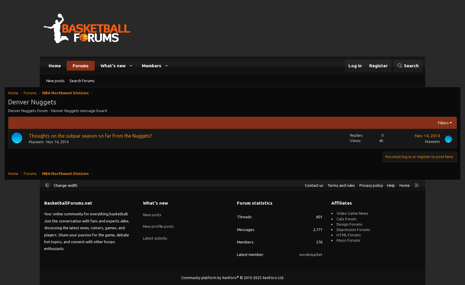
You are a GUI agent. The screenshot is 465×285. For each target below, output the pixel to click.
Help (391, 185)
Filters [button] (406, 124)
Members (151, 65)
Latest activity (155, 235)
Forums (81, 65)
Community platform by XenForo (232, 278)
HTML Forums (349, 235)
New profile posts (158, 224)
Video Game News (352, 213)
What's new (113, 65)
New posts (55, 81)
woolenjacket (310, 254)
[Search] (408, 66)
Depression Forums (353, 229)
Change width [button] (65, 185)
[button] (131, 66)
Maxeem (72, 143)
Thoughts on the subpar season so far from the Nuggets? (127, 137)
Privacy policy (371, 185)
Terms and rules (341, 185)
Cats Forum (346, 219)
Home (55, 65)
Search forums (82, 81)
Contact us (314, 185)
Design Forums (349, 224)
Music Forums (348, 240)
